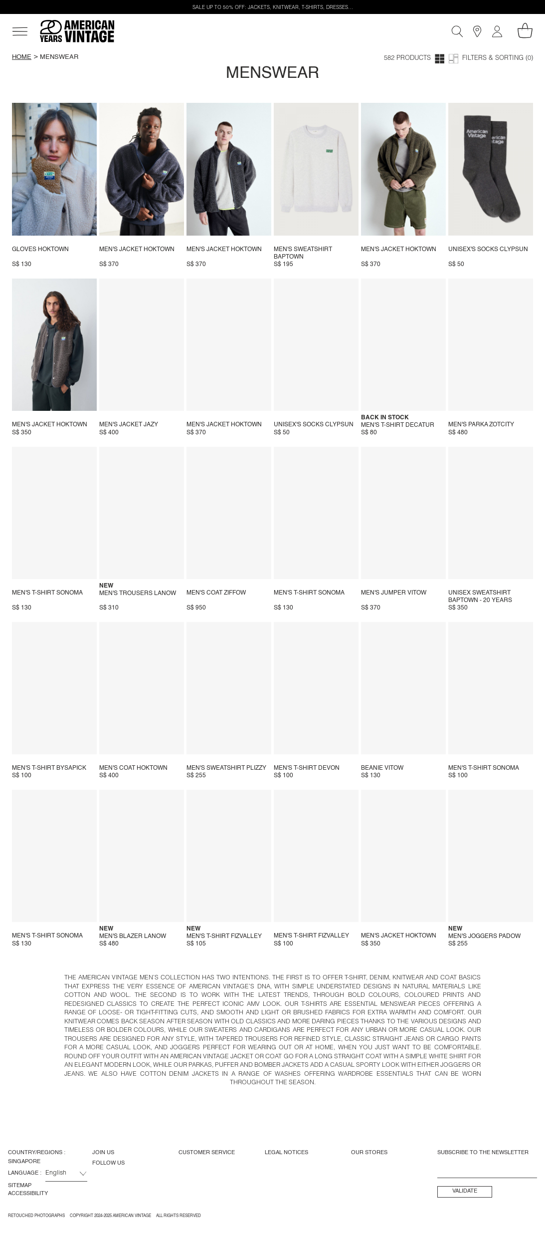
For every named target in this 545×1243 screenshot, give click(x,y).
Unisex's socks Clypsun (488, 250)
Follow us (108, 1163)
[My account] (497, 31)
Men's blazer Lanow (132, 936)
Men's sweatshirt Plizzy (226, 768)
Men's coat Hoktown (133, 768)
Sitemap (19, 1185)
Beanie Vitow (382, 768)
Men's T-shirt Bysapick (49, 768)
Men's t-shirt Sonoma (47, 593)
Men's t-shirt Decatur (397, 425)
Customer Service (207, 1152)
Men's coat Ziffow (216, 593)
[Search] (457, 31)
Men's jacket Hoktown (137, 250)
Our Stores (369, 1152)
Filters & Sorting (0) (497, 58)
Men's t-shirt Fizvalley (224, 936)
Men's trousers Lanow (137, 594)
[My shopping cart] (525, 30)
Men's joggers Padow (484, 936)
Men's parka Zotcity (481, 425)
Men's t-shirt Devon (307, 768)
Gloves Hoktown (40, 250)
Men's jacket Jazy (128, 425)
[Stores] (477, 31)
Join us (103, 1152)
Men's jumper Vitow (393, 593)
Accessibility (28, 1193)
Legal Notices (286, 1152)
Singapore (24, 1161)
